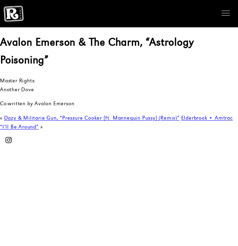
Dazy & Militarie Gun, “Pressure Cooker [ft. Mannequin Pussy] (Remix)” (92, 118)
